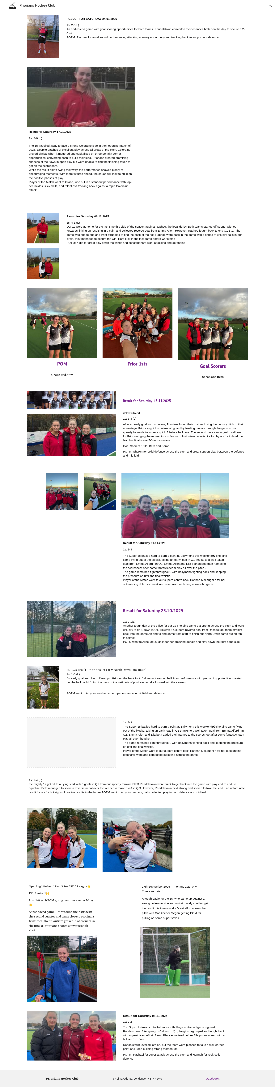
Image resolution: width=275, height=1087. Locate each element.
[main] (156, 29)
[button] (270, 5)
